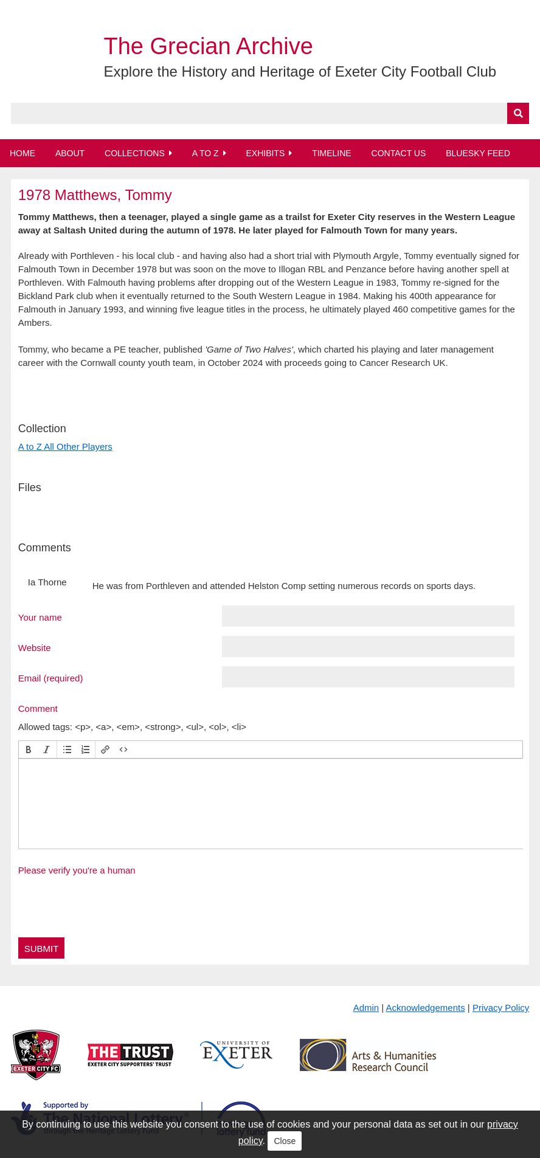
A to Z (205, 153)
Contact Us (399, 153)
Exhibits (265, 153)
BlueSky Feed (478, 153)
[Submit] (518, 113)
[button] (28, 749)
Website (34, 647)
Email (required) (50, 678)
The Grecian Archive (208, 46)
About (70, 153)
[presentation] (28, 749)
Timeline (331, 153)
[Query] (270, 113)
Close (285, 1141)
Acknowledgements (425, 1007)
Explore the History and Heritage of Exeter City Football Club (300, 71)
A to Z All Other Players (65, 446)
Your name (40, 617)
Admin (366, 1007)
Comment (38, 708)
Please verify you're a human (77, 870)
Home (22, 153)
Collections (135, 153)
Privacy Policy (500, 1007)
